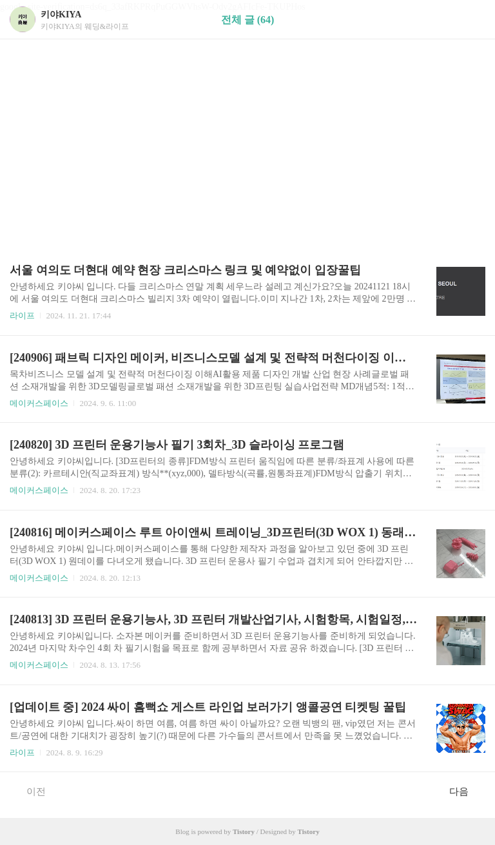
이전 (29, 791)
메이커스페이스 (39, 403)
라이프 (22, 315)
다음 (465, 791)
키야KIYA (61, 14)
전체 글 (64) (248, 19)
